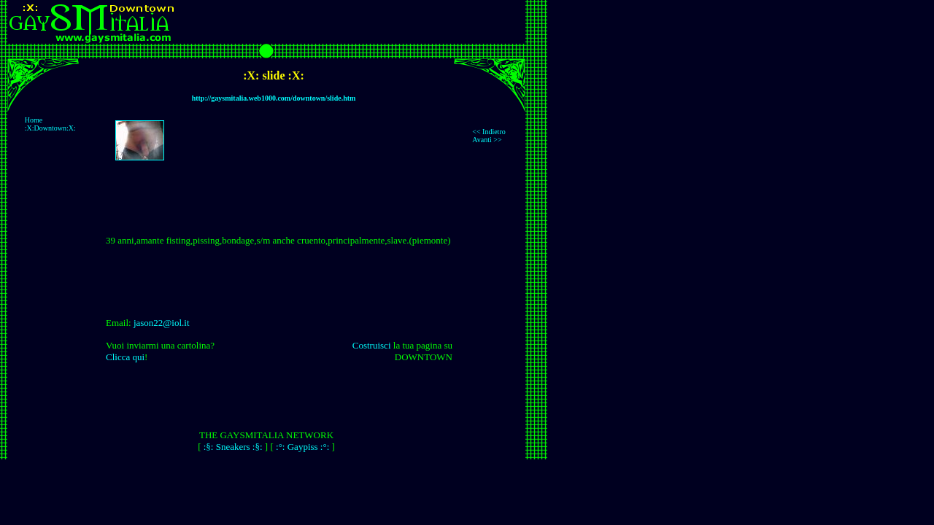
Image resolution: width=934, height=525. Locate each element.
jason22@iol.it (162, 322)
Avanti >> (486, 140)
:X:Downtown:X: (51, 128)
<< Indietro (488, 132)
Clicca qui (125, 356)
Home (33, 120)
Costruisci (371, 345)
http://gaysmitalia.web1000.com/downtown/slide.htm (274, 98)
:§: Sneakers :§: (233, 446)
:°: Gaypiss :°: (302, 446)
